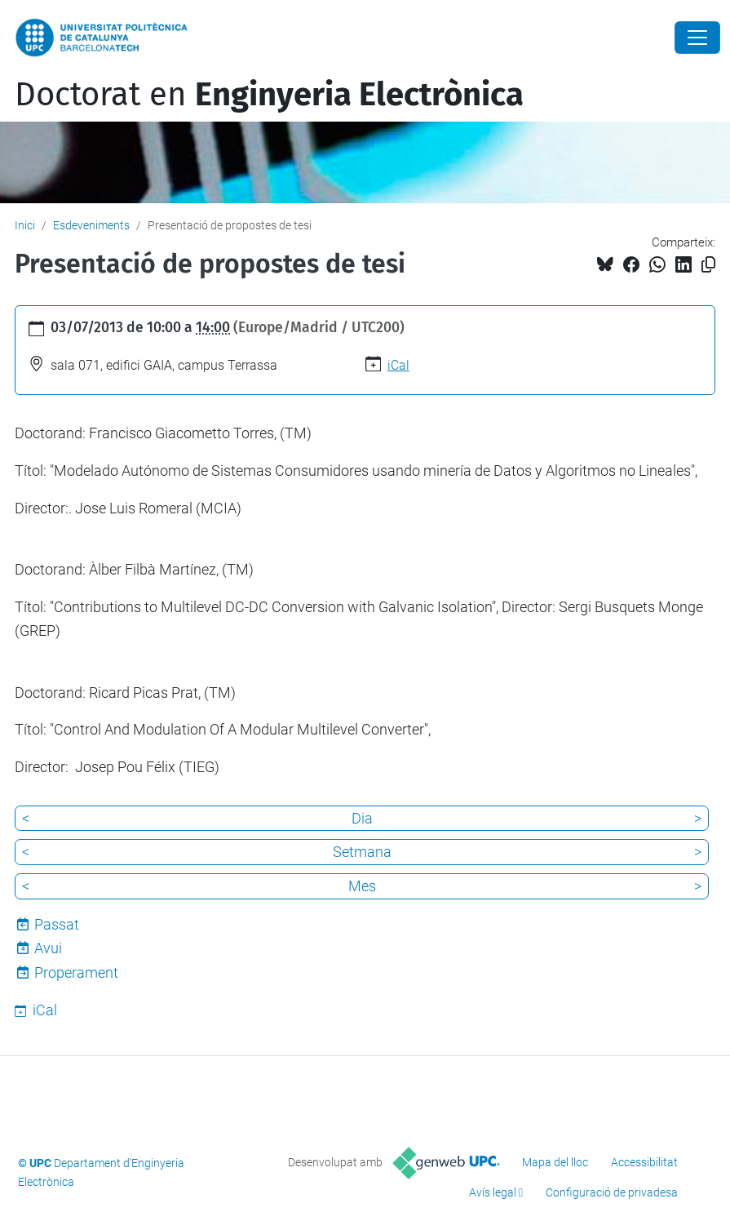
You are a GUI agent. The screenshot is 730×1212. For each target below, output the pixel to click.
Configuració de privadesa (612, 1192)
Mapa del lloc (555, 1162)
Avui (48, 948)
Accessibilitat (644, 1162)
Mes (362, 886)
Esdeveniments (91, 225)
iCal (398, 365)
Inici (25, 225)
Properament (76, 972)
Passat (56, 924)
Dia (362, 818)
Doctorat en (269, 94)
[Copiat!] (708, 264)
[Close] (697, 37)
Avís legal (492, 1192)
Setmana (362, 851)
